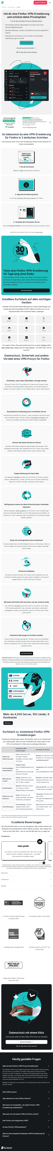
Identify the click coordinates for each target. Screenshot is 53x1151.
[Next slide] (44, 863)
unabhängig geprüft (42, 760)
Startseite (4, 7)
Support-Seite (39, 232)
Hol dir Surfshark (26, 43)
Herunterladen (11, 7)
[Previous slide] (40, 863)
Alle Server (8, 723)
